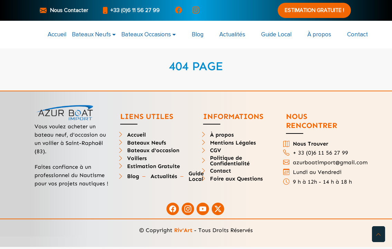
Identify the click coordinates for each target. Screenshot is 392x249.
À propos (319, 34)
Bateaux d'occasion (153, 150)
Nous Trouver (310, 144)
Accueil (57, 34)
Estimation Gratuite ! (314, 10)
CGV (215, 150)
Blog (197, 34)
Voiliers (137, 158)
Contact (357, 34)
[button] (378, 234)
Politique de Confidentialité (230, 160)
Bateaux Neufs (146, 143)
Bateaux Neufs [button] (91, 34)
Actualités (232, 34)
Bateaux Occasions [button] (146, 34)
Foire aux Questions (236, 179)
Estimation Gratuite (153, 166)
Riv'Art (183, 230)
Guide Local (276, 34)
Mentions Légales (233, 143)
